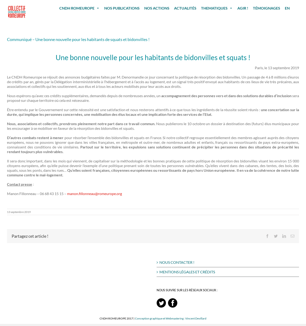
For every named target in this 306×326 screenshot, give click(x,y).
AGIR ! (242, 8)
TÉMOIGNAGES (266, 8)
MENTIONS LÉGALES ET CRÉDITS (187, 272)
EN (287, 8)
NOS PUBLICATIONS (122, 8)
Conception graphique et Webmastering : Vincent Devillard (170, 318)
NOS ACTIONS (156, 8)
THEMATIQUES (217, 8)
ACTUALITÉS (185, 8)
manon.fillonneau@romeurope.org (94, 193)
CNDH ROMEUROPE (79, 8)
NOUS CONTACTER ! (176, 262)
